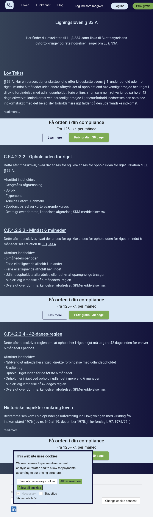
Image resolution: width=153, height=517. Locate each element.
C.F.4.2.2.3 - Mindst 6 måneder (35, 230)
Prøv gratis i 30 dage (89, 137)
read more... (12, 112)
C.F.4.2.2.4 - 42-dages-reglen (33, 334)
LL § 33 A (49, 244)
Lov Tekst (13, 73)
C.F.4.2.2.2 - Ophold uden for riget (38, 156)
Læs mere (55, 137)
